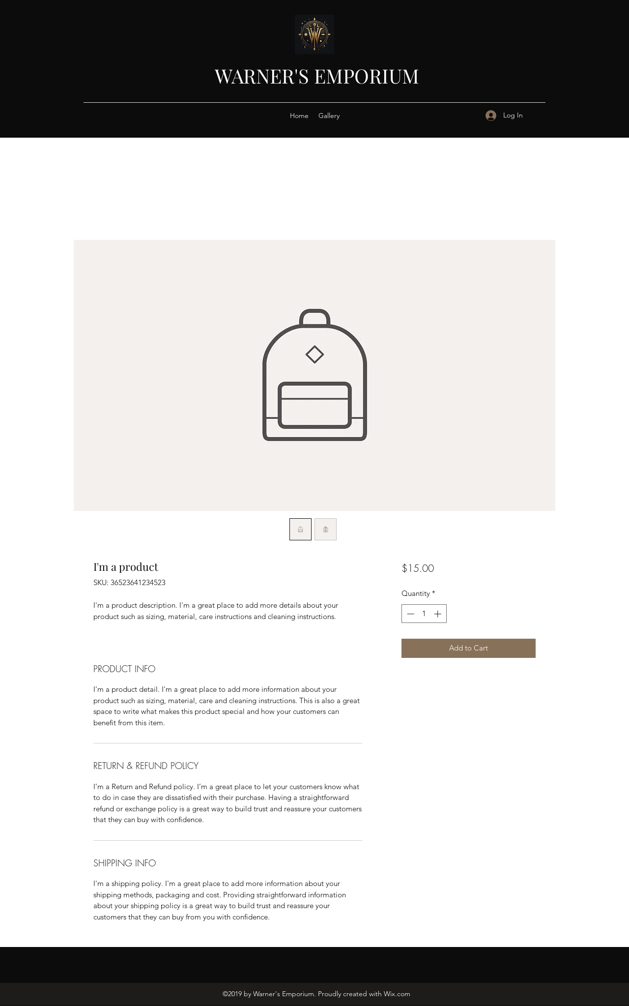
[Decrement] (409, 614)
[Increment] (438, 614)
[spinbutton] (424, 614)
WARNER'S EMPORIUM (317, 75)
